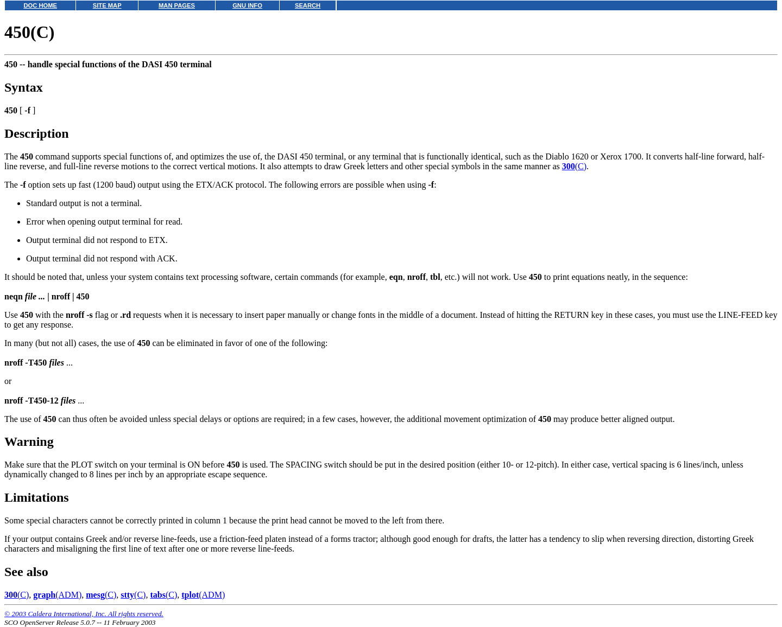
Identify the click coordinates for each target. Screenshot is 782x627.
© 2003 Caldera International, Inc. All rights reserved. (83, 614)
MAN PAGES (177, 5)
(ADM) (57, 594)
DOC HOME (40, 5)
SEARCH (307, 5)
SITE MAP (107, 5)
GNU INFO (247, 5)
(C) (574, 166)
